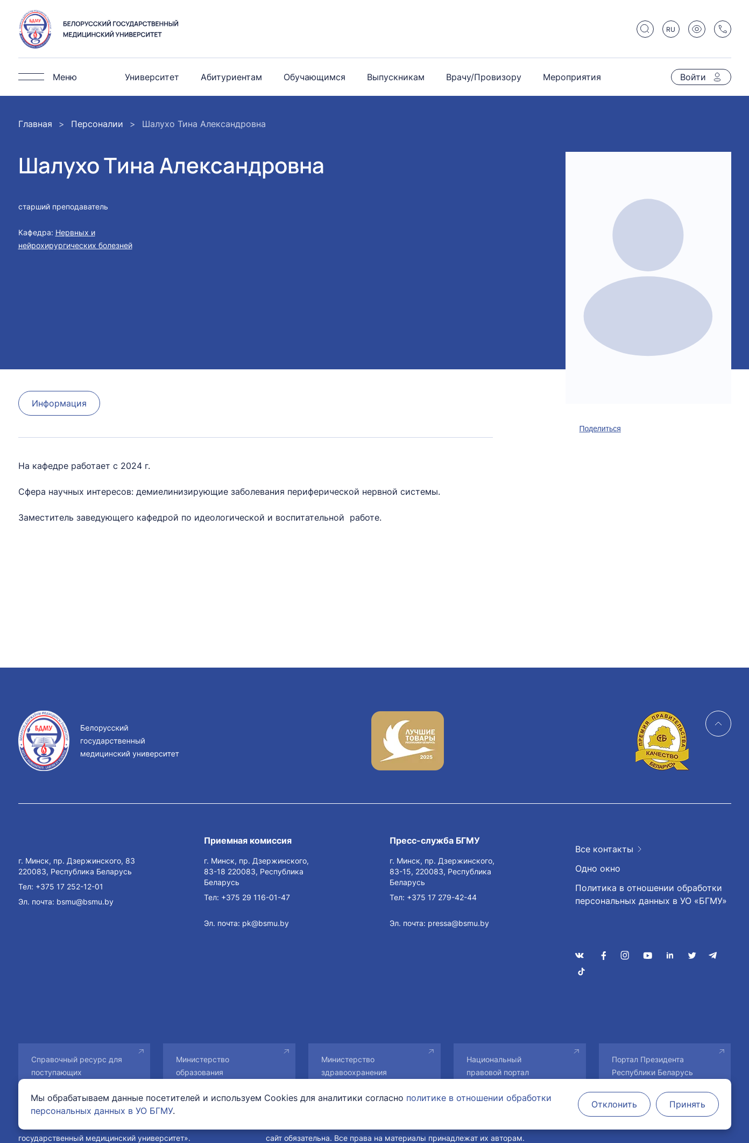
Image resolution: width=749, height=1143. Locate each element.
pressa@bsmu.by (458, 923)
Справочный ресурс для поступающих (76, 1066)
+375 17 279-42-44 (442, 897)
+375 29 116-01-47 (255, 897)
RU (670, 29)
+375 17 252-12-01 (69, 886)
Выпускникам (396, 77)
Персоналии (97, 123)
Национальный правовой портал (498, 1066)
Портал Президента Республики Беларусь (652, 1066)
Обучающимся (314, 77)
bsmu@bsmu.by (85, 901)
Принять (687, 1104)
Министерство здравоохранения (354, 1066)
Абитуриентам (231, 77)
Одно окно (597, 868)
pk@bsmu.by (265, 923)
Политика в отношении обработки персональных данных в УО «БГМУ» (651, 894)
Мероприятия (572, 77)
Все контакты (604, 849)
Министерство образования (202, 1066)
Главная (35, 123)
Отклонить (614, 1104)
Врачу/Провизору (483, 77)
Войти (693, 77)
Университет (152, 77)
